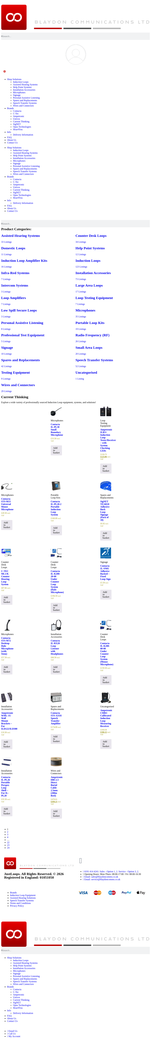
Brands (10, 108)
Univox (16, 119)
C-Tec (16, 113)
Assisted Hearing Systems (25, 84)
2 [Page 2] (7, 832)
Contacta (17, 111)
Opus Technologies (22, 127)
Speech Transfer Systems (25, 103)
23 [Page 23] (8, 845)
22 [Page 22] (8, 842)
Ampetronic (18, 116)
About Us (11, 140)
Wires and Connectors (23, 105)
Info (9, 132)
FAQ (9, 137)
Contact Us (12, 142)
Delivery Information (23, 134)
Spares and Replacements (25, 100)
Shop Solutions (14, 79)
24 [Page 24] (8, 847)
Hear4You (18, 129)
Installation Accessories (24, 90)
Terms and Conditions (20, 903)
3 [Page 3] (7, 834)
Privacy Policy (17, 906)
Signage (17, 95)
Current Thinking (21, 121)
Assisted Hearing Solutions (23, 898)
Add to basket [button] (56, 450)
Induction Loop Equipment (23, 895)
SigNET (17, 124)
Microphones (19, 92)
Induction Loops (20, 82)
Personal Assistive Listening (26, 97)
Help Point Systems (22, 87)
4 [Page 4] (7, 837)
